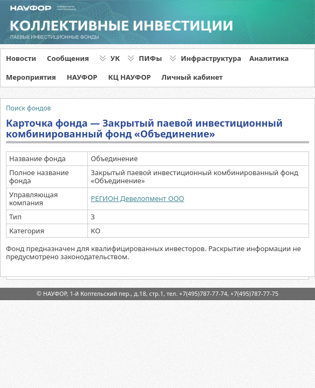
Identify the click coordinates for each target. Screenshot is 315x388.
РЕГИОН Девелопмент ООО (137, 198)
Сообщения (68, 58)
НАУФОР (82, 77)
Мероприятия (31, 77)
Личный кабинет (192, 77)
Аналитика (269, 58)
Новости (21, 58)
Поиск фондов (28, 108)
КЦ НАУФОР (129, 77)
